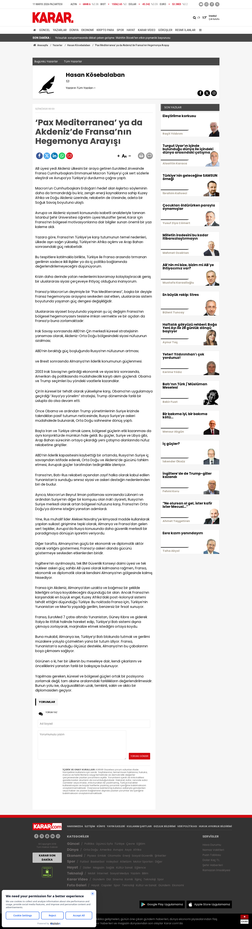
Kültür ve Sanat (146, 885)
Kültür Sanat (124, 868)
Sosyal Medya (119, 873)
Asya (128, 850)
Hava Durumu (211, 845)
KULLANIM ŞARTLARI (139, 826)
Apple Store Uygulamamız (212, 904)
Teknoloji (75, 873)
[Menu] (199, 30)
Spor (120, 30)
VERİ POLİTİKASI (187, 826)
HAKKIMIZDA (75, 826)
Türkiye (119, 844)
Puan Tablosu (211, 855)
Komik (129, 879)
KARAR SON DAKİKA (47, 857)
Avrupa (118, 850)
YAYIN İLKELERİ (116, 826)
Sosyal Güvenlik (142, 856)
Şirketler (160, 856)
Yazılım (135, 873)
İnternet (102, 873)
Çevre (130, 844)
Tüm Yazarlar (73, 61)
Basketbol (97, 862)
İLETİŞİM (90, 826)
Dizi (108, 879)
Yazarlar (60, 30)
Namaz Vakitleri (213, 850)
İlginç (138, 879)
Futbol (84, 862)
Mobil (91, 873)
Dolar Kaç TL (210, 860)
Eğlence (140, 868)
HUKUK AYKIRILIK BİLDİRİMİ (215, 826)
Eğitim (140, 844)
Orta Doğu (90, 850)
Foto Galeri (76, 885)
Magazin (98, 868)
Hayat (131, 30)
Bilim (145, 873)
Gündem (99, 879)
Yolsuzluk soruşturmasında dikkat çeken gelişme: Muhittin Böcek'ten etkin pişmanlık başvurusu (112, 37)
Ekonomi (87, 30)
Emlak (102, 856)
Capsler (106, 885)
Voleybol (112, 862)
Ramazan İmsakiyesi (216, 870)
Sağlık (110, 868)
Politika (89, 844)
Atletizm (125, 862)
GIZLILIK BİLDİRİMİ (164, 826)
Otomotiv (114, 856)
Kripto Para (105, 30)
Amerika (105, 850)
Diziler (87, 868)
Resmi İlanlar (185, 30)
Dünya (74, 30)
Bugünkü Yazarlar (46, 61)
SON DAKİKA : (42, 37)
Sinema (118, 879)
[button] (118, 156)
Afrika (137, 850)
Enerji (126, 856)
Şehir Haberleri (212, 865)
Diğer (158, 862)
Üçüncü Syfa (104, 844)
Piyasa (91, 856)
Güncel (44, 30)
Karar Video (146, 30)
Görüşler (165, 30)
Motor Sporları (143, 862)
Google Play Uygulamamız (165, 904)
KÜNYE (101, 826)
